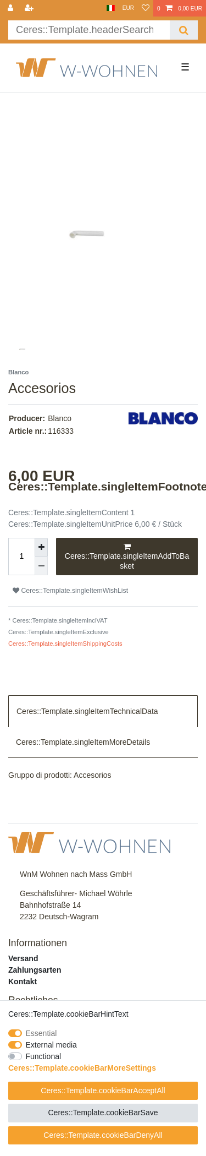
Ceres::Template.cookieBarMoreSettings (82, 1068)
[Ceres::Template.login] (11, 8)
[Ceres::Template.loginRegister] (30, 8)
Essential (41, 1033)
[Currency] (128, 8)
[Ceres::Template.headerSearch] (184, 30)
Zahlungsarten (34, 970)
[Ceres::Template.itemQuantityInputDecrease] (41, 566)
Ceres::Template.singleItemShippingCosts (65, 643)
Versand (23, 958)
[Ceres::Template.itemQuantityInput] (21, 557)
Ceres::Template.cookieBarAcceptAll (103, 1090)
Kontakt (22, 981)
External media (51, 1044)
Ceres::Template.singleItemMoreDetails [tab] (83, 742)
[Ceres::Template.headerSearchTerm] (89, 30)
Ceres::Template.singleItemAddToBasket (127, 556)
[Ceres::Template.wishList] (145, 8)
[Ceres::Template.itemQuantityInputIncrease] (41, 547)
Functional (44, 1056)
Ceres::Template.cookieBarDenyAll (102, 1135)
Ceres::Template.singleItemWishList (70, 591)
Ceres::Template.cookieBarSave (103, 1112)
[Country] (111, 8)
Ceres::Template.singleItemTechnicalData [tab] (87, 711)
